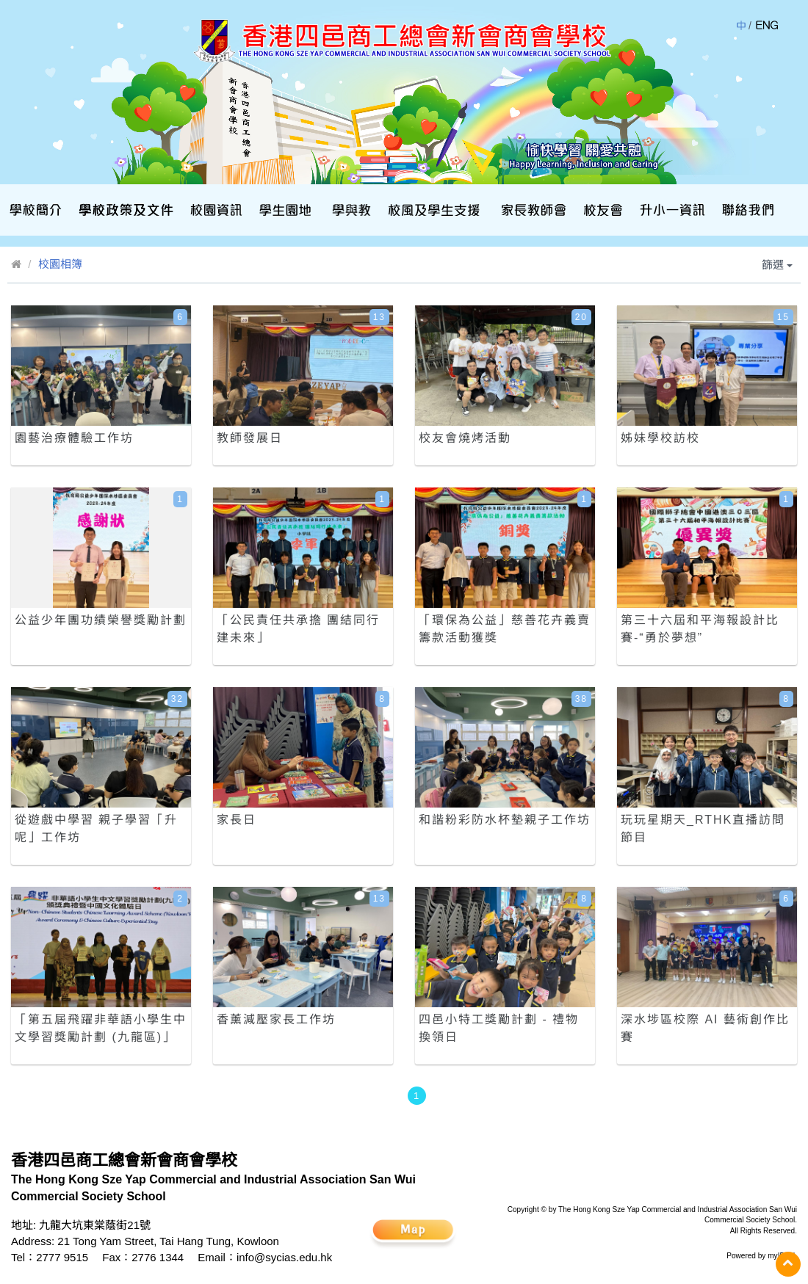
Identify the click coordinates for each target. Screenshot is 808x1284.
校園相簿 (60, 264)
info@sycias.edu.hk (284, 1257)
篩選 (777, 264)
